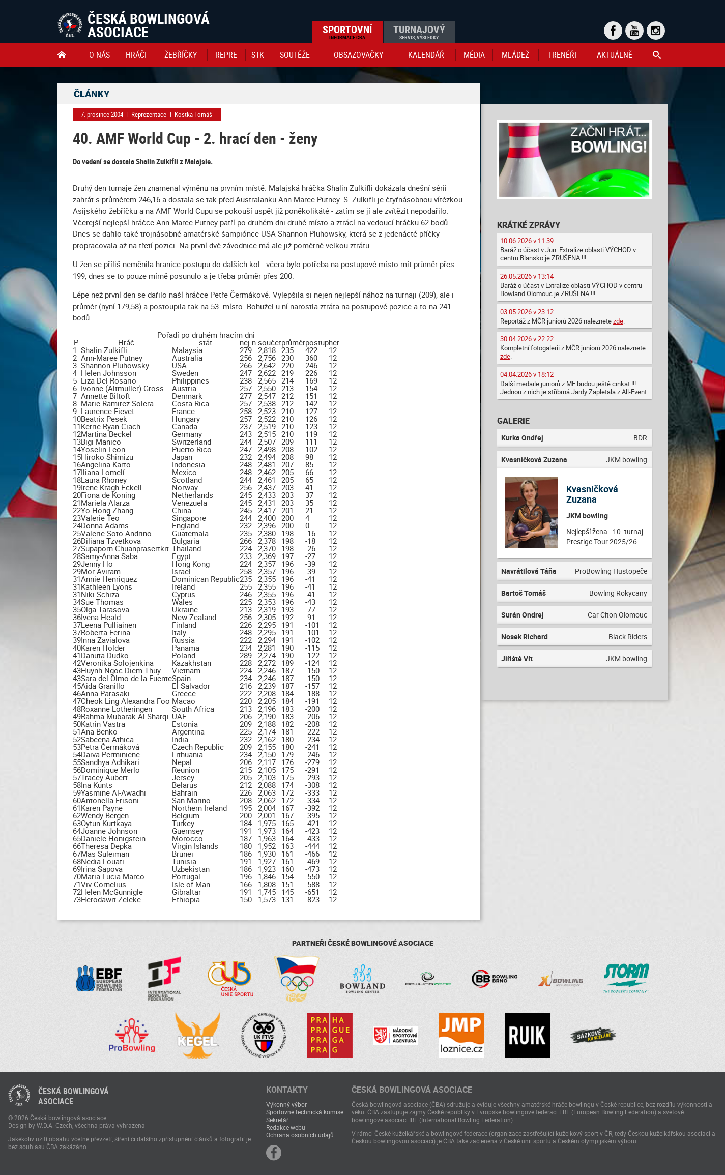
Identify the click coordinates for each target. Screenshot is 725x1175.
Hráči (136, 55)
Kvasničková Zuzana (592, 494)
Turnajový (419, 31)
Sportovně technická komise (304, 1112)
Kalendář (426, 55)
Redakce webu (285, 1127)
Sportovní (347, 31)
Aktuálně (614, 55)
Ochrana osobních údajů (300, 1135)
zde (618, 321)
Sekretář (277, 1119)
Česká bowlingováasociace (73, 1096)
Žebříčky (180, 55)
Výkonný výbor (286, 1104)
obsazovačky (358, 55)
